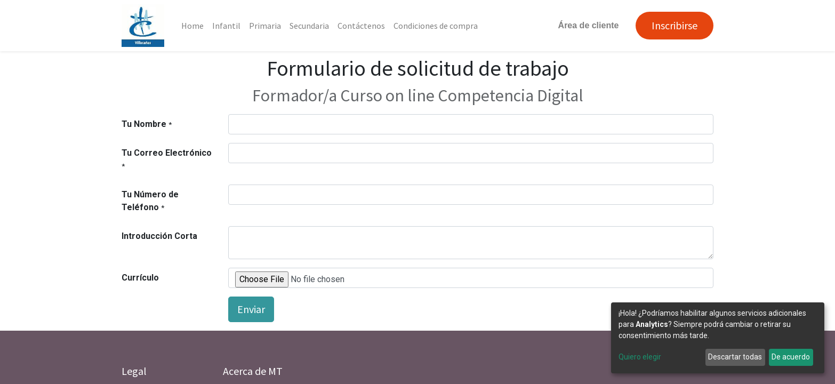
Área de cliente (588, 25)
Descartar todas (735, 357)
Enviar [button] (251, 309)
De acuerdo (791, 357)
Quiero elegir (640, 357)
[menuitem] (192, 25)
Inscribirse (674, 25)
